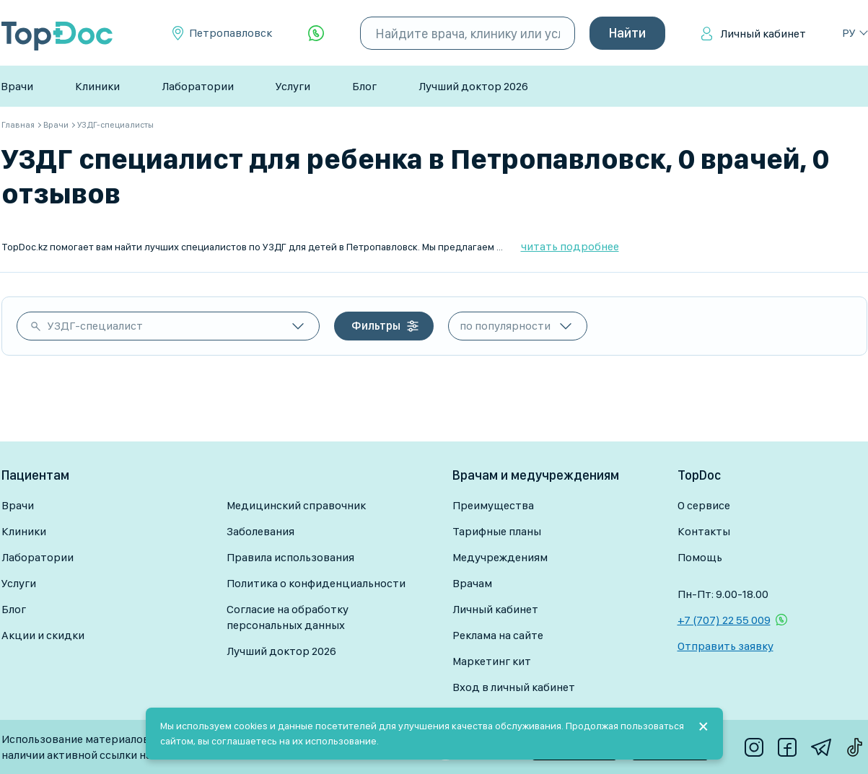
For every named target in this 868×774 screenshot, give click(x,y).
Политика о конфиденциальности (316, 583)
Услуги (293, 86)
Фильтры (375, 326)
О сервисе (704, 505)
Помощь (700, 557)
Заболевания (260, 531)
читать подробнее (570, 246)
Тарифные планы (496, 531)
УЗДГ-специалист (95, 326)
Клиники (97, 86)
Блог (364, 86)
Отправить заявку (725, 646)
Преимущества (493, 505)
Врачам (472, 583)
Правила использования (290, 557)
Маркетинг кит (491, 661)
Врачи (17, 86)
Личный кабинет (763, 33)
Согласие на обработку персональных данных (287, 617)
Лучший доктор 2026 (473, 86)
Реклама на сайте (497, 635)
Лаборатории (198, 86)
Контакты (704, 531)
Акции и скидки (42, 635)
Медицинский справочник (296, 505)
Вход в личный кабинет (513, 687)
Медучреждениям (500, 557)
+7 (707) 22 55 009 (724, 620)
